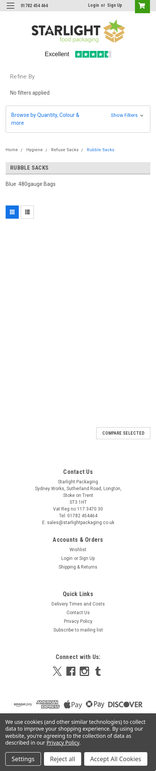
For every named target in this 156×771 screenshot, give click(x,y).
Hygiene (34, 149)
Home (12, 149)
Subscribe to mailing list (78, 630)
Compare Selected (123, 433)
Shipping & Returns (78, 567)
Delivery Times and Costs (78, 604)
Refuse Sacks (65, 149)
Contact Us (78, 612)
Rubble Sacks (100, 149)
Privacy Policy (78, 621)
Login (93, 5)
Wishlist (78, 549)
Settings (23, 759)
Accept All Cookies (115, 759)
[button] (78, 119)
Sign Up (114, 5)
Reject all (62, 759)
